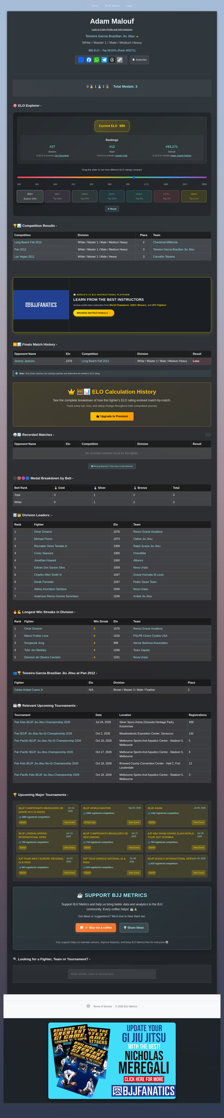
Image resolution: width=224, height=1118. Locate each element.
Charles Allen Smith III (48, 578)
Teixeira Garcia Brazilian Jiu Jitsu (110, 36)
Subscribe (139, 60)
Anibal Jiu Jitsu (142, 600)
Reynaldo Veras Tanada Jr (50, 550)
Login (135, 5)
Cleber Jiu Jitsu (142, 543)
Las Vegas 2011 (24, 259)
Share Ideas (135, 939)
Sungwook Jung (34, 647)
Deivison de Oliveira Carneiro (42, 661)
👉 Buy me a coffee (94, 939)
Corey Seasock (43, 557)
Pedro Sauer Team (145, 586)
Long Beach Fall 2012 (28, 245)
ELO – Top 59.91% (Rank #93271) (112, 51)
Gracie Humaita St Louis (148, 578)
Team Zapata (141, 654)
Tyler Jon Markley (35, 654)
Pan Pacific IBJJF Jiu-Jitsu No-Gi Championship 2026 (47, 744)
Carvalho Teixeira (164, 259)
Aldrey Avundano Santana (50, 593)
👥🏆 (55, 677)
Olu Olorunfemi (62, 157)
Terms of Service (103, 1017)
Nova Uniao (140, 571)
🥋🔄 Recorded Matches (33, 437)
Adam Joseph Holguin (181, 157)
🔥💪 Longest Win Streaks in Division (44, 616)
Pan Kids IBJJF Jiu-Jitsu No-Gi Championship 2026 (46, 767)
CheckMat (139, 557)
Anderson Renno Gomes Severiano (56, 600)
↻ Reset (112, 211)
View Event (69, 828)
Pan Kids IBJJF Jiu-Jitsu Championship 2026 (42, 726)
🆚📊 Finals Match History (35, 347)
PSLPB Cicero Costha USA (150, 639)
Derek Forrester (44, 586)
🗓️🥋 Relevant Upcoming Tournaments (45, 710)
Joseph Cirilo (121, 157)
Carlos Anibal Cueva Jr (28, 694)
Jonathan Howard (45, 564)
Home (88, 5)
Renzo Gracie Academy (148, 535)
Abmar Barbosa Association (150, 647)
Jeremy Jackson (24, 363)
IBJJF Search (112, 5)
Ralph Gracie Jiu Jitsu (147, 550)
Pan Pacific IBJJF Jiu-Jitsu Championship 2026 (43, 756)
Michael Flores (43, 543)
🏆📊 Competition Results (35, 228)
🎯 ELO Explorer (27, 107)
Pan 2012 (20, 252)
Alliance (138, 564)
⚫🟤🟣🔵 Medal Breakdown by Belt (43, 482)
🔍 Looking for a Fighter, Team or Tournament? (51, 971)
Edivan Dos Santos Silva (49, 571)
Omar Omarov (43, 535)
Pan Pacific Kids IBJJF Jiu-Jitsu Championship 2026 (46, 779)
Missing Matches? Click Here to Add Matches (112, 469)
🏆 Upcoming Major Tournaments (40, 799)
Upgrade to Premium (112, 419)
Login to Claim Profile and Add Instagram (112, 29)
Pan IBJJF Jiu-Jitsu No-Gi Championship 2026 (43, 737)
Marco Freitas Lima (36, 639)
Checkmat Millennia (165, 245)
